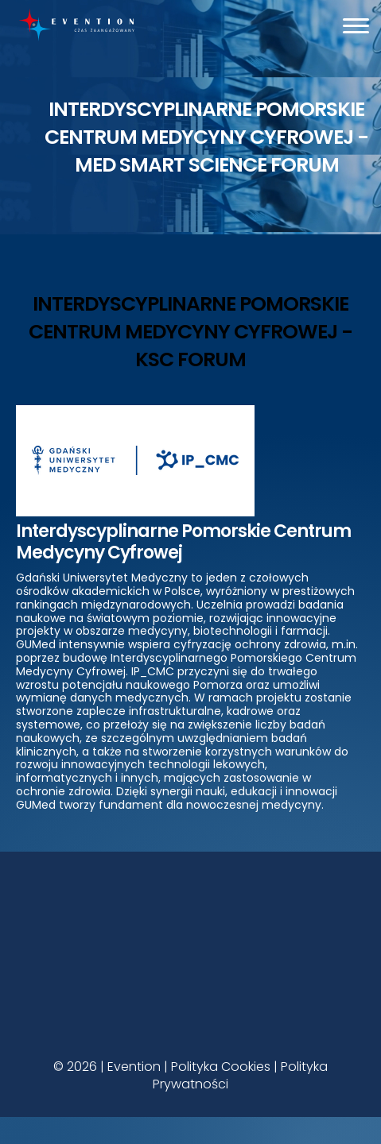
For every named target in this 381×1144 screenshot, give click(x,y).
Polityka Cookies (220, 1066)
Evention (134, 1066)
